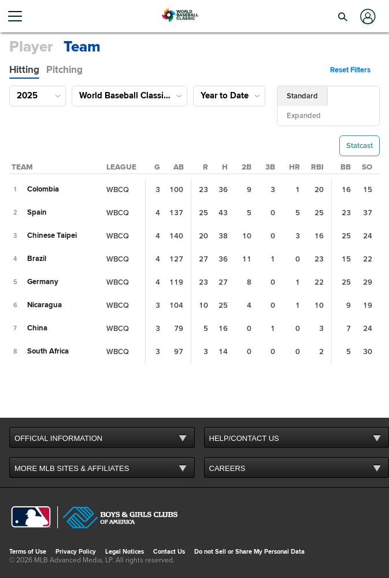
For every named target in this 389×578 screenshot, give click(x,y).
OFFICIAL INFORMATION (58, 438)
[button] (343, 16)
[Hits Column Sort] (225, 167)
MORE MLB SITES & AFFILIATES (71, 468)
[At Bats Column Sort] (178, 167)
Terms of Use (27, 551)
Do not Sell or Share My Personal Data (249, 551)
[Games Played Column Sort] (157, 167)
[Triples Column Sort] (270, 167)
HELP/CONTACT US (244, 438)
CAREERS (227, 468)
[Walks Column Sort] (345, 167)
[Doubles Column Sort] (246, 167)
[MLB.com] (31, 518)
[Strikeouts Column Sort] (367, 167)
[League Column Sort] (121, 167)
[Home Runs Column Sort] (294, 167)
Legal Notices (124, 551)
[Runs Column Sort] (205, 167)
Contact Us (169, 551)
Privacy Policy (75, 551)
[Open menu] (19, 16)
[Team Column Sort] (22, 167)
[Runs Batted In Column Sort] (317, 167)
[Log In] (366, 16)
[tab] (24, 70)
